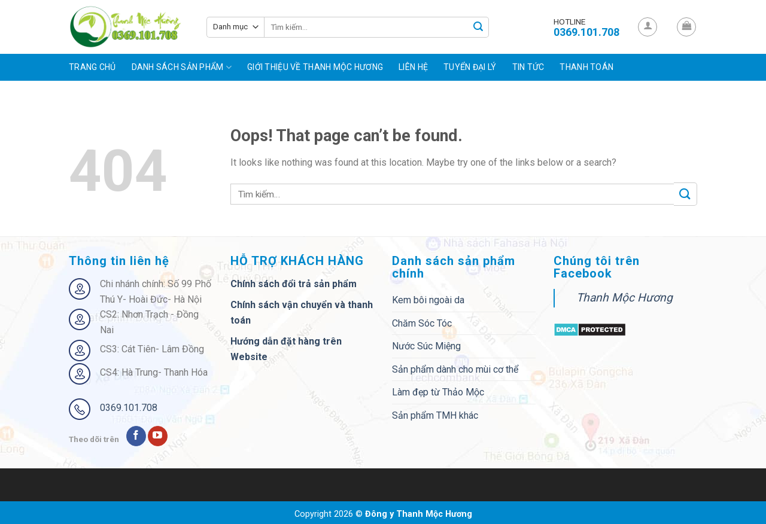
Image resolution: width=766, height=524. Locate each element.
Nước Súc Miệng (426, 346)
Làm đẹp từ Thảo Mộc (438, 392)
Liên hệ (413, 67)
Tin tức (528, 67)
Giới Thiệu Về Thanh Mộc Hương (315, 67)
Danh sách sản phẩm (182, 67)
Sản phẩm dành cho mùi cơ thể (455, 369)
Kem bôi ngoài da (428, 300)
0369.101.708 (128, 407)
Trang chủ (92, 67)
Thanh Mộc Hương (624, 297)
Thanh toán (586, 67)
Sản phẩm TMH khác (435, 415)
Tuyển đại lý (469, 67)
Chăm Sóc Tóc (422, 323)
